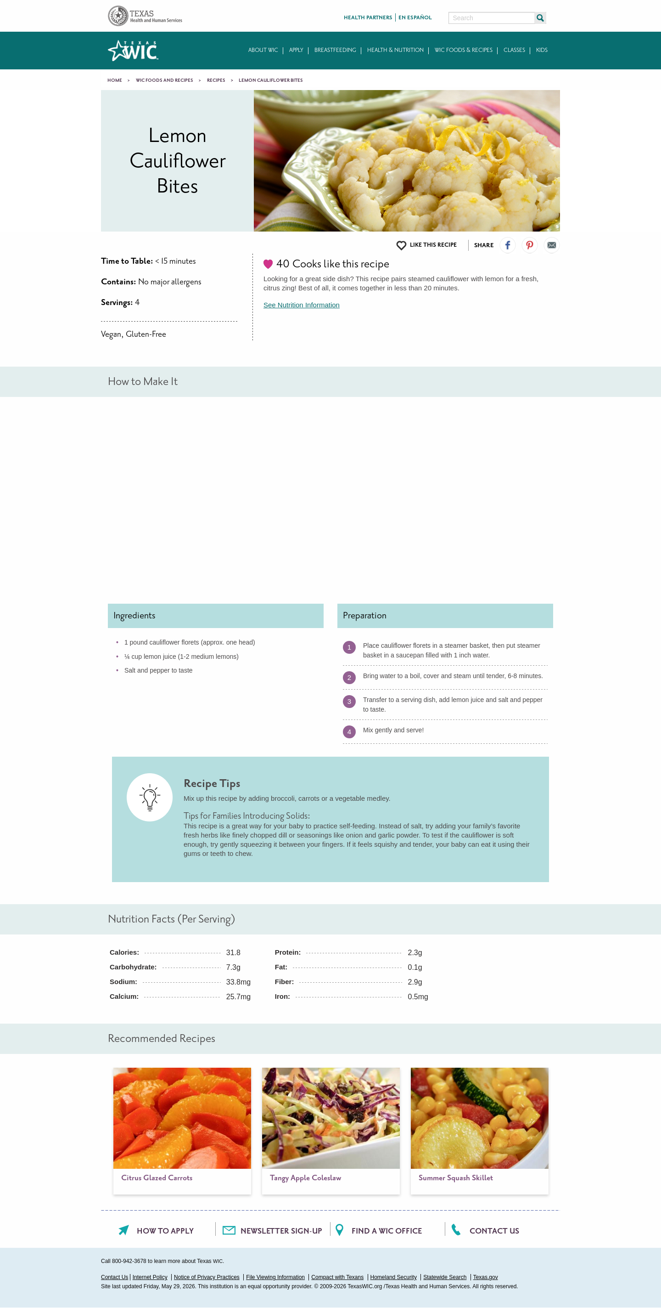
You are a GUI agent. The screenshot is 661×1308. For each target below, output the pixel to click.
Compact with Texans (337, 1277)
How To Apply (165, 1231)
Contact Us (494, 1231)
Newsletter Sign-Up (281, 1231)
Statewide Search (444, 1277)
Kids (542, 50)
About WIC (263, 50)
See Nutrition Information (301, 305)
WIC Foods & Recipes (464, 50)
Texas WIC (133, 50)
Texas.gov (485, 1277)
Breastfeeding (335, 50)
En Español (415, 17)
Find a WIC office (387, 1231)
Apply (296, 50)
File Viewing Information (275, 1277)
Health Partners (368, 17)
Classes (514, 50)
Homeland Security (393, 1277)
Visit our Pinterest (529, 245)
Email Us (551, 245)
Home (114, 80)
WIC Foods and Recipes (164, 80)
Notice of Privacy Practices (207, 1277)
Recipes (216, 80)
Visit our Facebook (507, 245)
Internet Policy (150, 1277)
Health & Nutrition (395, 50)
